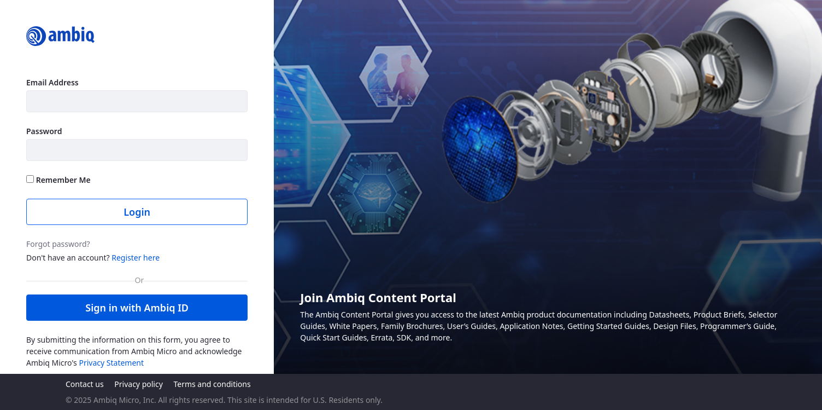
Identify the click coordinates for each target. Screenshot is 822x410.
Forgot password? (58, 244)
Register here (135, 257)
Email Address (52, 82)
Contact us (85, 384)
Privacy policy (138, 384)
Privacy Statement (111, 362)
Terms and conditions (211, 384)
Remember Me (58, 180)
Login (137, 211)
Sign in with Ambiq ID (137, 307)
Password (44, 131)
